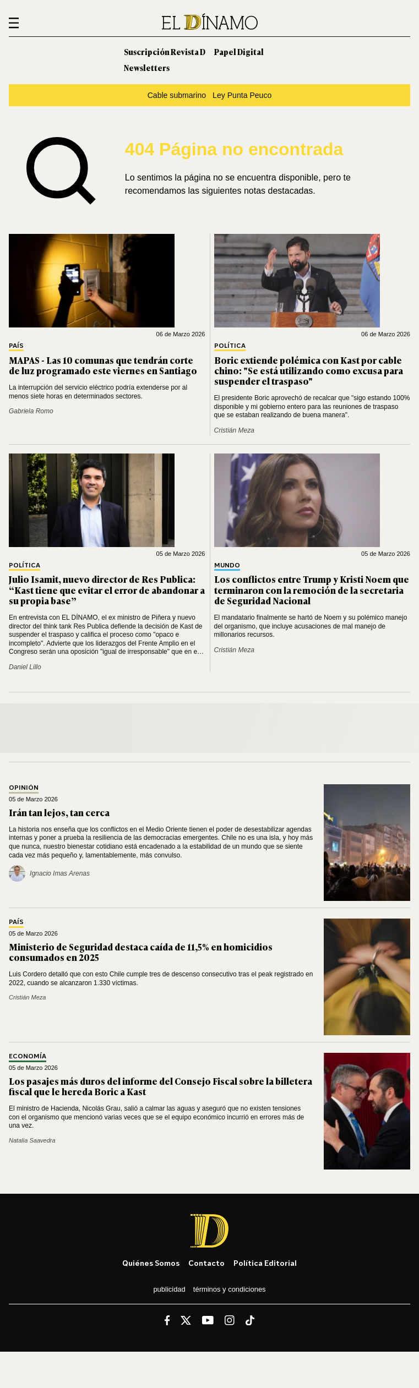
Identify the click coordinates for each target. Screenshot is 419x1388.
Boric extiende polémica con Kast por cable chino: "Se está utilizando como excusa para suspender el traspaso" (308, 370)
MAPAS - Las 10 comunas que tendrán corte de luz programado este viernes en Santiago (103, 365)
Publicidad (169, 1289)
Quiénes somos (150, 1262)
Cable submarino (177, 95)
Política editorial (265, 1262)
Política (230, 345)
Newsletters (147, 67)
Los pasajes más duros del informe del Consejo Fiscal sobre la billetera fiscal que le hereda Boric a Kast (160, 1086)
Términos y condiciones (229, 1289)
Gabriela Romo (31, 411)
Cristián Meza (234, 430)
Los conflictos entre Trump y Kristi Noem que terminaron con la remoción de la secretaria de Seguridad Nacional (311, 589)
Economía (27, 1056)
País (16, 345)
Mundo (227, 565)
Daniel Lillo (25, 667)
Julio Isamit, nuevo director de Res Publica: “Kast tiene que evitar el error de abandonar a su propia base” (107, 589)
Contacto (206, 1262)
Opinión (24, 787)
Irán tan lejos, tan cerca (59, 812)
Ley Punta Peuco (242, 95)
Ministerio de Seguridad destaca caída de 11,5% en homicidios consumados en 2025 (141, 952)
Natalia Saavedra (32, 1140)
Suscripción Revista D (164, 51)
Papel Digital (239, 51)
